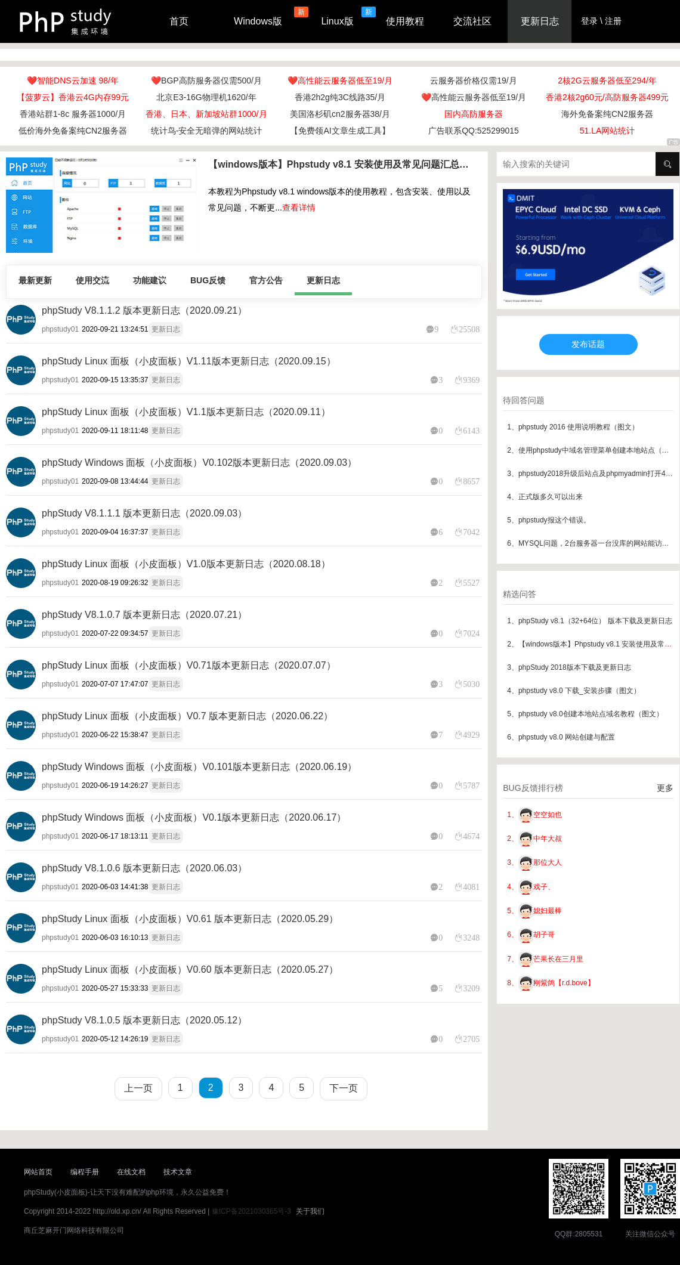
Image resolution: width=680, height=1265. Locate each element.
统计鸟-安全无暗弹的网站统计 (206, 130)
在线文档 (131, 1172)
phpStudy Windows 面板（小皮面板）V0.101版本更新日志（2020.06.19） (199, 767)
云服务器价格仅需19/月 (473, 80)
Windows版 (258, 21)
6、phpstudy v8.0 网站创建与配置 (561, 737)
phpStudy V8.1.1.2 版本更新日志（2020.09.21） (144, 310)
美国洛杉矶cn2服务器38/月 (340, 114)
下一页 (343, 1088)
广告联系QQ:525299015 (473, 130)
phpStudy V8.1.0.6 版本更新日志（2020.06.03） (144, 868)
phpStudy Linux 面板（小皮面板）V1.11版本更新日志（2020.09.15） (189, 361)
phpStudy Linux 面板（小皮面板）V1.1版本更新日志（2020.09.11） (186, 412)
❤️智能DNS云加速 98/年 (73, 80)
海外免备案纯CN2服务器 (607, 114)
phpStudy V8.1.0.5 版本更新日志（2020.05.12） (144, 1020)
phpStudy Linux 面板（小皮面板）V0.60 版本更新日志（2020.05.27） (190, 969)
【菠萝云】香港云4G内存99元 (73, 97)
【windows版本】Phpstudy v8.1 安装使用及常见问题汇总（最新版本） (341, 164)
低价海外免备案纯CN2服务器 (72, 130)
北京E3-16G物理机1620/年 (206, 97)
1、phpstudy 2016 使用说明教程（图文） (573, 427)
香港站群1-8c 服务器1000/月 (73, 114)
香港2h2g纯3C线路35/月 (340, 97)
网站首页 (38, 1172)
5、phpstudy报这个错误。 (548, 520)
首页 (178, 21)
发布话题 (588, 344)
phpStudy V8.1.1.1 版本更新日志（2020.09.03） (144, 513)
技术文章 (177, 1172)
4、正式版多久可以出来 (545, 497)
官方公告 (266, 280)
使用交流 (92, 281)
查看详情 (299, 207)
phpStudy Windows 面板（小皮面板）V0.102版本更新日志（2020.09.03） (199, 462)
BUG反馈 (207, 280)
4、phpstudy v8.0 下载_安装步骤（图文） (573, 690)
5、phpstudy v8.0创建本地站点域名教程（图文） (585, 714)
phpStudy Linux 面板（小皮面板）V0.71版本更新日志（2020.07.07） (189, 665)
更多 (665, 788)
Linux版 (337, 21)
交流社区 (472, 21)
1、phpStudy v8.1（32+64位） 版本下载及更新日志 (589, 621)
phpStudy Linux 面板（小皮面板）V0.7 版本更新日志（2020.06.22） (187, 716)
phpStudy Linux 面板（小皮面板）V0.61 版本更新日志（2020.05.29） (190, 919)
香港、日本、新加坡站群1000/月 (206, 114)
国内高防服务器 (473, 114)
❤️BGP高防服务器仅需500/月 (206, 80)
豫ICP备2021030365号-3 (251, 1211)
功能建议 (149, 281)
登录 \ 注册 (601, 21)
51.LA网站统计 (607, 130)
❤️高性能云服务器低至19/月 (340, 80)
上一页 (138, 1088)
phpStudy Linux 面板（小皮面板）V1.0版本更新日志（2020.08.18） (186, 564)
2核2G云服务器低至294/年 (607, 80)
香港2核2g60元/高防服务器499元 (607, 97)
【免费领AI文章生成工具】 (340, 130)
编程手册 (84, 1172)
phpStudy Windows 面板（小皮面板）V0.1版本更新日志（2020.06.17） (194, 817)
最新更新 (35, 280)
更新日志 (540, 21)
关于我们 (310, 1211)
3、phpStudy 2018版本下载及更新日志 (568, 667)
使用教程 (405, 21)
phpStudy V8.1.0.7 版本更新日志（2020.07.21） (144, 615)
